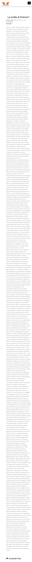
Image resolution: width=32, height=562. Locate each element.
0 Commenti (10, 21)
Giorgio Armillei (10, 20)
